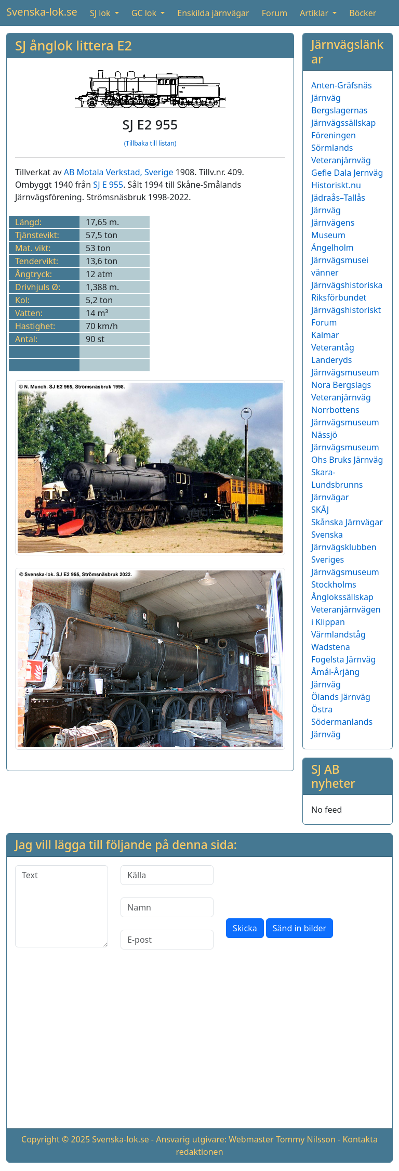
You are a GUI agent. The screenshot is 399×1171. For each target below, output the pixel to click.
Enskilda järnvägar (213, 13)
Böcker (362, 13)
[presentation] (305, 885)
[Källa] (167, 875)
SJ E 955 (108, 184)
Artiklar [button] (315, 13)
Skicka (245, 928)
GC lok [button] (144, 13)
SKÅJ (320, 509)
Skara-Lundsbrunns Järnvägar (337, 484)
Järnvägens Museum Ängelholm (332, 235)
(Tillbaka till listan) (150, 143)
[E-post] (167, 939)
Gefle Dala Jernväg (347, 172)
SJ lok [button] (101, 13)
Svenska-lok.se (41, 12)
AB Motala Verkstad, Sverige (119, 172)
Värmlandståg (338, 634)
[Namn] (167, 907)
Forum (274, 13)
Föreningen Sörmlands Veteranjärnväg (341, 147)
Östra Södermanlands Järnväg (342, 722)
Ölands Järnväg (340, 696)
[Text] (61, 906)
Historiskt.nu (336, 185)
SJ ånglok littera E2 (73, 45)
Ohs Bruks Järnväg (347, 459)
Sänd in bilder (299, 928)
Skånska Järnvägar (347, 522)
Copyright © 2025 (55, 1139)
